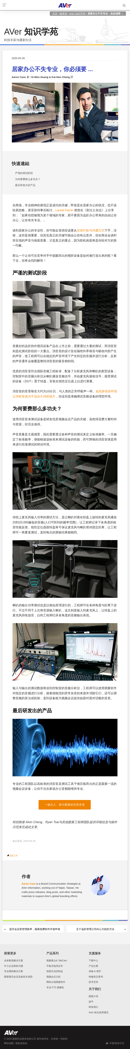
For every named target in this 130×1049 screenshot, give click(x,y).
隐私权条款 (21, 1043)
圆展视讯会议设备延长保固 (18, 976)
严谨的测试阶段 (24, 173)
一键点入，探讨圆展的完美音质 (65, 804)
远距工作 (13, 855)
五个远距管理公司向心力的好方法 (95, 929)
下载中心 (93, 960)
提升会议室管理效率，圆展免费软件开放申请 (34, 929)
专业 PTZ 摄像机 (55, 987)
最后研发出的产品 (25, 185)
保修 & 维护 (95, 971)
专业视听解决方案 (13, 971)
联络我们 (93, 1007)
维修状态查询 (96, 976)
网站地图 (9, 1043)
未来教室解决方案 (13, 960)
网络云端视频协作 (55, 982)
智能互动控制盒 (54, 971)
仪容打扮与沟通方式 (90, 230)
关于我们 (95, 989)
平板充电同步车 (54, 966)
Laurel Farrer (64, 210)
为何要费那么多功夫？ (27, 179)
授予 (91, 1001)
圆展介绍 (93, 996)
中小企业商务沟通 (13, 966)
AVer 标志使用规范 (99, 1012)
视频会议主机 (53, 976)
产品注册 (93, 966)
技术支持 (93, 982)
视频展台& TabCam (56, 960)
